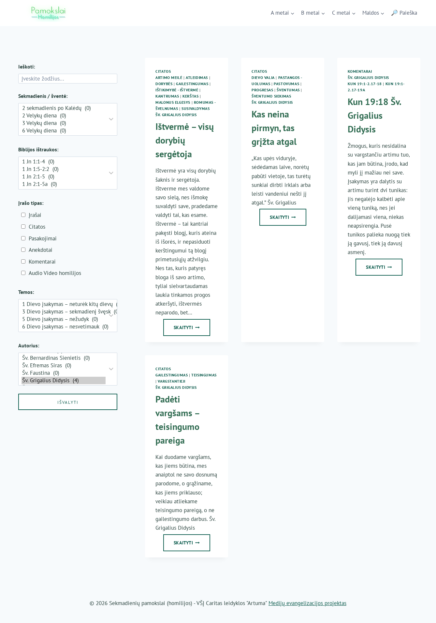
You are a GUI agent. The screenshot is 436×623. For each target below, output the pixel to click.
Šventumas (288, 89)
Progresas (262, 89)
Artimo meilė (168, 77)
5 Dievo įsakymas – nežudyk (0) (64, 319)
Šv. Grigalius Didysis (176, 114)
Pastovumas (286, 83)
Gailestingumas (192, 83)
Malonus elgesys (172, 102)
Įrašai (35, 215)
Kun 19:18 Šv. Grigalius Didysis (374, 115)
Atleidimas (197, 77)
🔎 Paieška (404, 12)
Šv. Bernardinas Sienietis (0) (64, 358)
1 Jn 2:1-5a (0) (64, 184)
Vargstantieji (171, 381)
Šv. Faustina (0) (64, 373)
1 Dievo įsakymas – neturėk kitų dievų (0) (64, 304)
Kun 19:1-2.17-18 (365, 83)
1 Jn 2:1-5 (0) (64, 176)
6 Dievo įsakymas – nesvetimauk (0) (64, 326)
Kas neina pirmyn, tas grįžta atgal (274, 127)
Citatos (163, 71)
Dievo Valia (263, 77)
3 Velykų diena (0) (64, 123)
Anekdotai (40, 249)
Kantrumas (167, 96)
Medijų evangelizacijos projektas (307, 603)
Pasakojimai (43, 238)
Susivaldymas (196, 108)
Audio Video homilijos (55, 273)
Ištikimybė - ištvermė (176, 89)
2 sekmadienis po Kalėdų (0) (64, 108)
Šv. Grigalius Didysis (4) (64, 380)
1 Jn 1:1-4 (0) (64, 161)
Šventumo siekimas (271, 96)
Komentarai (360, 71)
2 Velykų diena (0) (64, 115)
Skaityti (192, 329)
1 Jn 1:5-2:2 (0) (64, 169)
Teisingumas (204, 374)
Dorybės (163, 83)
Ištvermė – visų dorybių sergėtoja (184, 140)
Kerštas (190, 96)
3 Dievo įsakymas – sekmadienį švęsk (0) (64, 311)
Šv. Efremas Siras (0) (64, 365)
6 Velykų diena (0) (64, 130)
